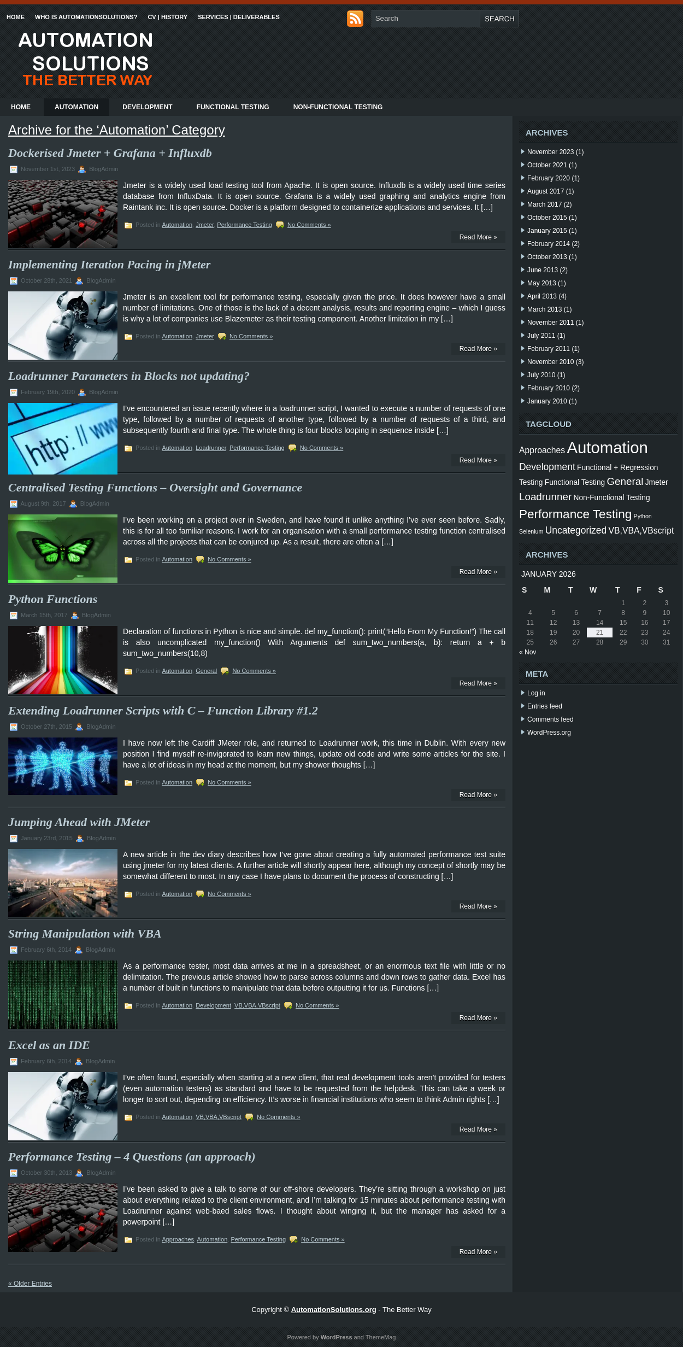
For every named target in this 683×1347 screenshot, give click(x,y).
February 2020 (548, 178)
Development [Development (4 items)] (547, 466)
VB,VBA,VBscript (257, 1005)
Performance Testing (244, 224)
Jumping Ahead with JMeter (79, 822)
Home (16, 17)
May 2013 (541, 283)
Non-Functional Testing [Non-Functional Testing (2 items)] (612, 498)
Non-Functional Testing (338, 107)
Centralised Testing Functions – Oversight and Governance (155, 487)
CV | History (167, 17)
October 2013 (547, 257)
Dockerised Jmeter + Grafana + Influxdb (110, 153)
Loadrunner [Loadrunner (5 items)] (545, 496)
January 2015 (547, 231)
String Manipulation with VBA (85, 933)
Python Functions (52, 599)
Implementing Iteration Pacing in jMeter (109, 264)
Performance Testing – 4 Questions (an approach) (132, 1156)
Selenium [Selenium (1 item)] (531, 531)
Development (147, 107)
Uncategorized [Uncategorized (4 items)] (576, 530)
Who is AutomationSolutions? (86, 17)
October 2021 (547, 165)
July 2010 (541, 375)
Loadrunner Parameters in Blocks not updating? (129, 376)
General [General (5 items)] (625, 481)
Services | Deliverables (239, 17)
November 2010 (550, 362)
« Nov (527, 652)
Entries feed (544, 706)
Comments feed (550, 719)
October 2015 (547, 217)
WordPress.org (549, 732)
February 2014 (548, 244)
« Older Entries (30, 1283)
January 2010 (547, 401)
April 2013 (542, 296)
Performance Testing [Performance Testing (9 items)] (575, 514)
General (206, 670)
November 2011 (550, 322)
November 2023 (550, 152)
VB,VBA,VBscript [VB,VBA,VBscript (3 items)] (641, 530)
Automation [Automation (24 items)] (607, 447)
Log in (536, 693)
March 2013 (544, 309)
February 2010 (548, 388)
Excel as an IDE (49, 1045)
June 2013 (542, 270)
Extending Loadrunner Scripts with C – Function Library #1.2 (163, 710)
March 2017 (544, 204)
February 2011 (548, 349)
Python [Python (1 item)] (643, 516)
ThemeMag (381, 1337)
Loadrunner (211, 447)
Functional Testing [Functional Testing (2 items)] (575, 482)
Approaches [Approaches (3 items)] (542, 450)
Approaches (178, 1239)
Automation (76, 107)
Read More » (478, 237)
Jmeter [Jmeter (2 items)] (656, 482)
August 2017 (545, 191)
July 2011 (541, 335)
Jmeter (205, 224)
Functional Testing (233, 107)
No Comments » (309, 224)
